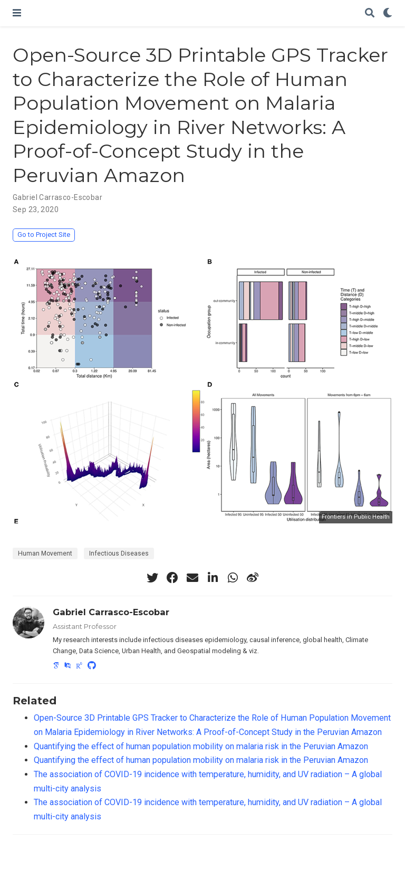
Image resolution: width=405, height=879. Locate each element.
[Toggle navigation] (17, 13)
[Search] (369, 13)
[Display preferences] (387, 13)
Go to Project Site (43, 234)
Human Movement (45, 553)
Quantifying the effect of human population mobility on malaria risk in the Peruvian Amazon (201, 746)
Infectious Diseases (119, 553)
